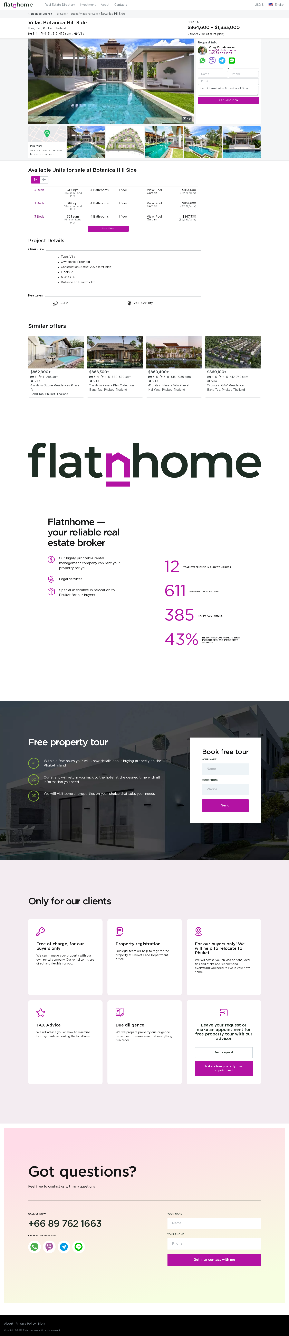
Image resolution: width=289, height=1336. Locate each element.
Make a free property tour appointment (223, 1068)
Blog (41, 1324)
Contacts (120, 5)
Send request (223, 1052)
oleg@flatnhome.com (224, 50)
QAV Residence (232, 385)
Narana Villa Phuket (176, 385)
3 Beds (39, 190)
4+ (44, 180)
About (105, 5)
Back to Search (40, 14)
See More (108, 229)
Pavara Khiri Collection (118, 385)
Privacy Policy (26, 1324)
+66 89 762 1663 (220, 53)
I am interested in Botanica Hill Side (228, 91)
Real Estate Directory (60, 5)
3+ (35, 180)
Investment (88, 5)
